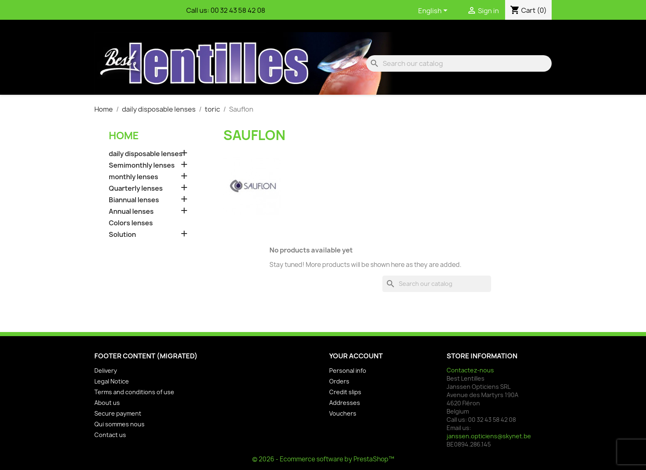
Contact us (110, 435)
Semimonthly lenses (142, 165)
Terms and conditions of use (134, 392)
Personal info (347, 370)
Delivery (105, 370)
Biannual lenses (134, 200)
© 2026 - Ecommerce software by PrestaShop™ (323, 459)
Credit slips (345, 392)
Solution (122, 234)
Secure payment (117, 413)
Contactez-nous (470, 370)
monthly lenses (133, 177)
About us (107, 403)
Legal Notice (111, 381)
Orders (339, 381)
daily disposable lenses (146, 154)
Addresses (344, 403)
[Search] (459, 63)
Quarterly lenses (136, 188)
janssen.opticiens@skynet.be (489, 436)
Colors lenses (131, 223)
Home (124, 136)
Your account (356, 355)
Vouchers (342, 413)
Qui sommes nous (119, 424)
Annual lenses (131, 211)
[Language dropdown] (434, 11)
